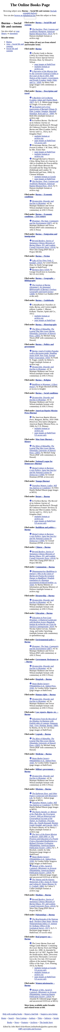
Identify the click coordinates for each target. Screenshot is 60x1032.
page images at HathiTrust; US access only (45, 141)
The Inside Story (46, 1022)
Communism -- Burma (45, 567)
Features (24, 1022)
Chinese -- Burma (43, 547)
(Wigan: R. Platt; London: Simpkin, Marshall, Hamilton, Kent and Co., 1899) (43, 110)
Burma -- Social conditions (47, 393)
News (17, 1022)
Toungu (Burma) (42, 481)
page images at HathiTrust (44, 64)
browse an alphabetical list (24, 15)
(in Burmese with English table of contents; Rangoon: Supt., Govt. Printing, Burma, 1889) (44, 722)
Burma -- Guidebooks (45, 300)
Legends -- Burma (43, 734)
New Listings (21, 1018)
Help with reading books (12, 1014)
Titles (40, 1018)
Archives (33, 1022)
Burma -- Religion (43, 380)
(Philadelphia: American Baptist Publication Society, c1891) (44, 841)
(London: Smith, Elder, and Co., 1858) (44, 76)
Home (3, 1018)
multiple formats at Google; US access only (45, 969)
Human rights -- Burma (46, 695)
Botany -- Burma (43, 496)
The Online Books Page (30, 5)
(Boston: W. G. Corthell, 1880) (44, 883)
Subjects (47, 1018)
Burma (9, 42)
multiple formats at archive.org (42, 68)
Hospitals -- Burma (44, 679)
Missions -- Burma (43, 789)
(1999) (43, 471)
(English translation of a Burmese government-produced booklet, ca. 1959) (43, 578)
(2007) (44, 222)
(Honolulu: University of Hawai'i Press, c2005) (43, 332)
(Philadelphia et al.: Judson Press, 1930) (43, 686)
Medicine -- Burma (44, 754)
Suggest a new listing (49, 1014)
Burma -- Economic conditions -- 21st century (38, 215)
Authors (32, 1018)
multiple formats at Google (45, 177)
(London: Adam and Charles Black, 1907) (44, 100)
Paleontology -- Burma (45, 915)
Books (9, 1022)
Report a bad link (31, 1014)
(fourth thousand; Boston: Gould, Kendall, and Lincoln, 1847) (44, 818)
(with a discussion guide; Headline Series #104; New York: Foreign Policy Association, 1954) (44, 354)
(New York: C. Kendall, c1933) (42, 261)
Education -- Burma (44, 613)
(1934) (40, 270)
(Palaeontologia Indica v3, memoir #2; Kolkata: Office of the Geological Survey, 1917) (44, 923)
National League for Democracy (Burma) (39, 462)
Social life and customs (12, 49)
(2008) (43, 289)
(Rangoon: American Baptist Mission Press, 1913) (44, 31)
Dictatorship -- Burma (45, 596)
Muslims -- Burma (43, 895)
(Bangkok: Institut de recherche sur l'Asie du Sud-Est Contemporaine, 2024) (43, 622)
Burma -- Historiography (46, 325)
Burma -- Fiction (43, 256)
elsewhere (14, 33)
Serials (56, 1018)
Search (11, 1018)
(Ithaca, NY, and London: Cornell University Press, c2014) (43, 244)
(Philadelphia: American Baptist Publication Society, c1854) (43, 869)
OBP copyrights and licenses (29, 1029)
